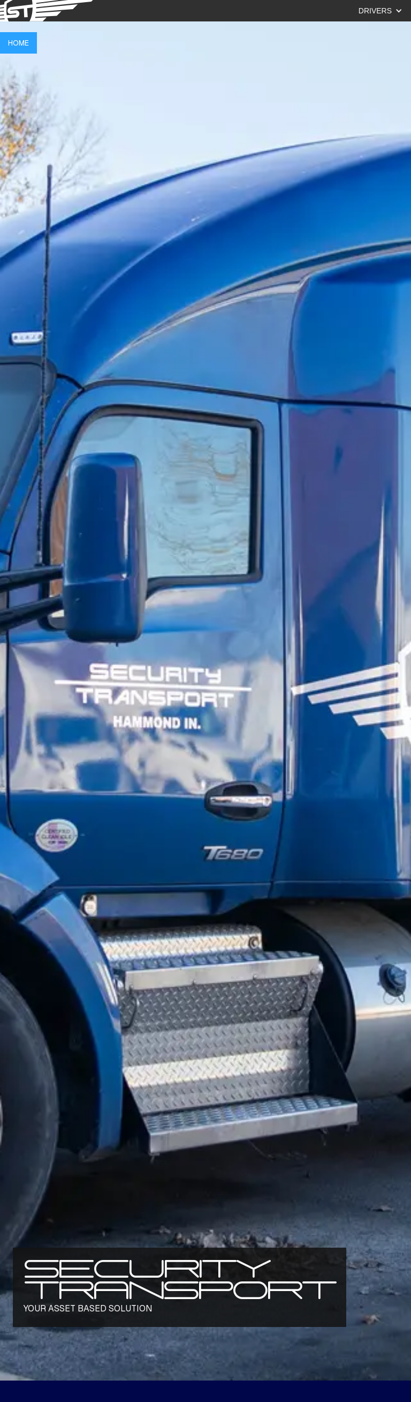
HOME (18, 43)
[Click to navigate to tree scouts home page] (48, 10)
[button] (373, 10)
